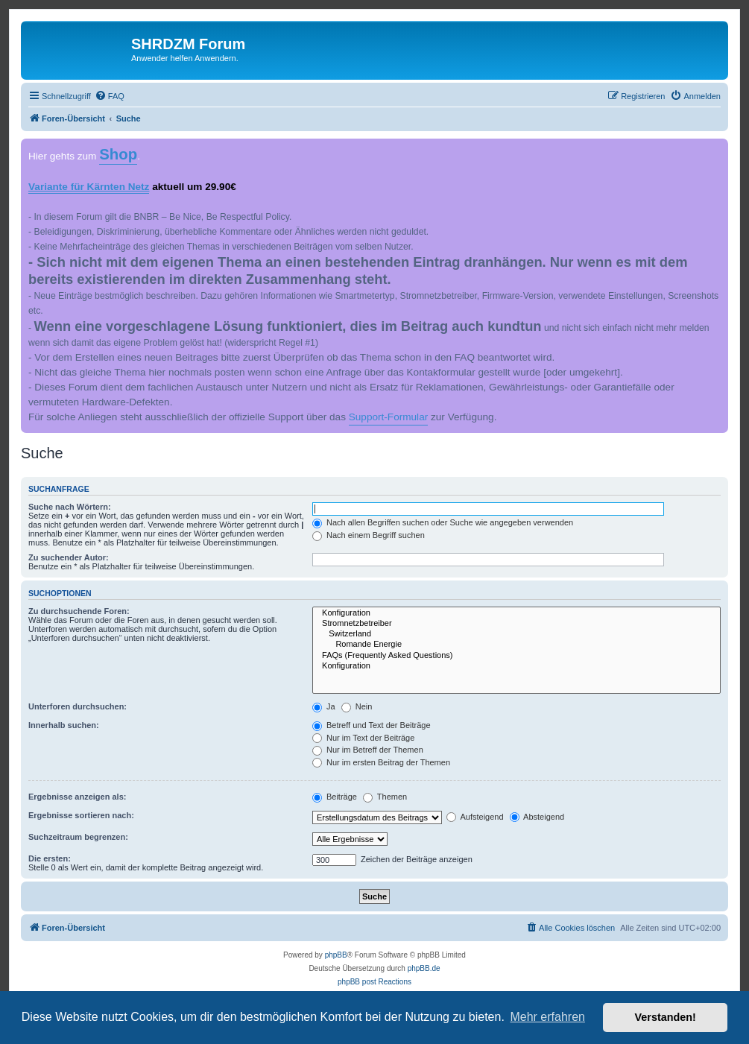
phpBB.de (424, 968)
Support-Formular (389, 417)
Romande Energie (516, 644)
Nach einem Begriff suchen (368, 535)
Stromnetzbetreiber (516, 624)
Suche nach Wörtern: (69, 506)
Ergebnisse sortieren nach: (81, 815)
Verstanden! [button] (665, 1017)
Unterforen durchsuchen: (77, 706)
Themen (385, 796)
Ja (323, 706)
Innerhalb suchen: (63, 725)
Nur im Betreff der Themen (367, 749)
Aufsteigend (475, 816)
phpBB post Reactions (374, 982)
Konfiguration (516, 613)
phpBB (336, 955)
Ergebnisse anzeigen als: (77, 796)
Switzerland (516, 634)
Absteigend (537, 816)
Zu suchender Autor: (68, 557)
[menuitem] (109, 96)
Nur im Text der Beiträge (363, 737)
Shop (118, 154)
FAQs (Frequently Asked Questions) (516, 656)
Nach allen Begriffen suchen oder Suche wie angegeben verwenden (442, 522)
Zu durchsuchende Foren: (79, 611)
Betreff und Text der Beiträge (371, 725)
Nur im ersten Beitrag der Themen (381, 762)
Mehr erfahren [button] (547, 1016)
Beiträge (334, 796)
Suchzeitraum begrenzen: (78, 836)
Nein (357, 706)
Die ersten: (49, 858)
